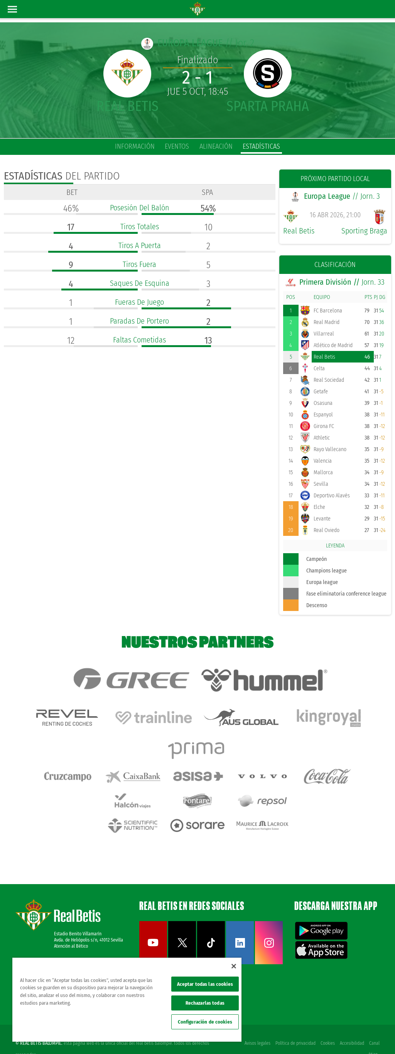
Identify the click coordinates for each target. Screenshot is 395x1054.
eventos (177, 146)
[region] (126, 1000)
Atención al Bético (71, 927)
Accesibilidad (351, 1024)
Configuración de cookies (205, 1022)
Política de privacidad (294, 1024)
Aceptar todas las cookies (205, 984)
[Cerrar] (233, 966)
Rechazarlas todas (205, 1003)
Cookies (327, 1024)
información (135, 146)
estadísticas (261, 146)
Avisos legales (256, 1024)
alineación (216, 146)
